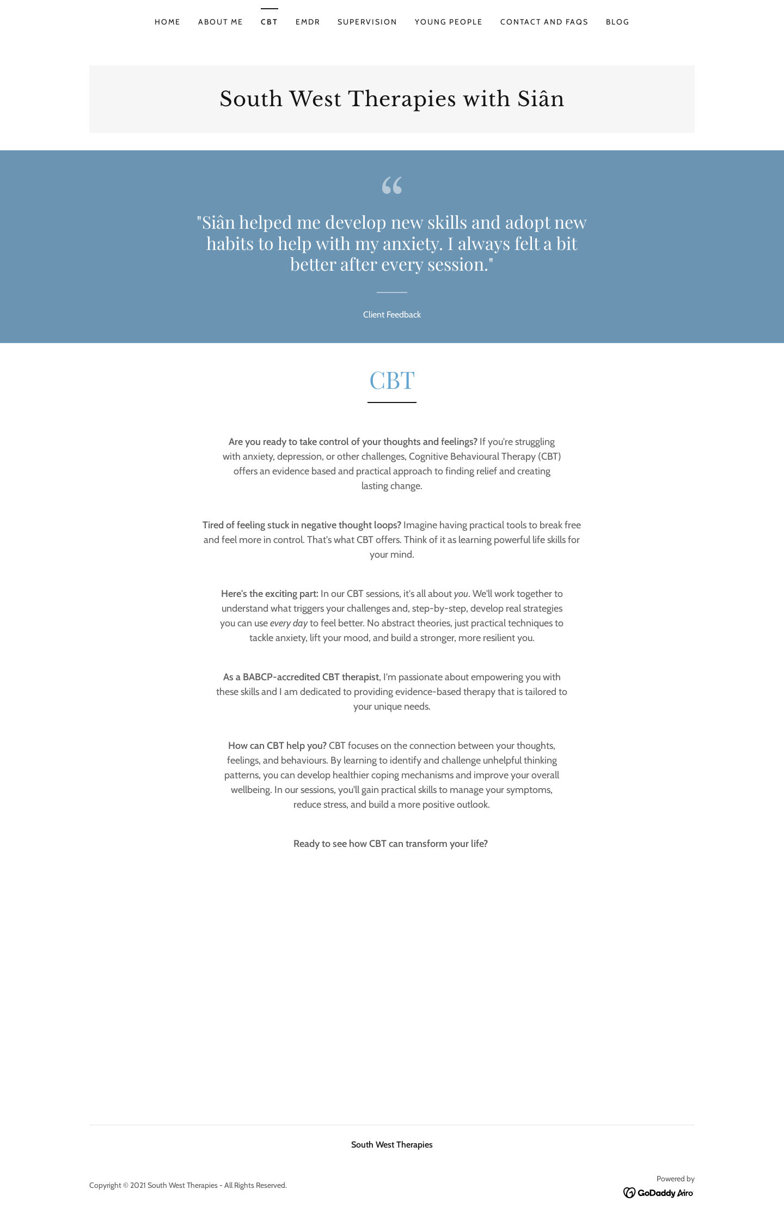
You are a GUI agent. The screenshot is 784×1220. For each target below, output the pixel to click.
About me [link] (220, 22)
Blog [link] (617, 22)
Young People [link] (449, 22)
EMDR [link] (308, 22)
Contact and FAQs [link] (544, 22)
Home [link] (168, 22)
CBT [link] (269, 22)
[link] (392, 103)
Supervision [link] (367, 22)
